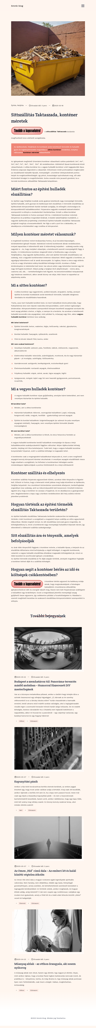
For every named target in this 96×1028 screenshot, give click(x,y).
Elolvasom (34, 722)
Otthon (22, 722)
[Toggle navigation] (83, 7)
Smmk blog (17, 7)
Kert (20, 811)
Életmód (22, 905)
